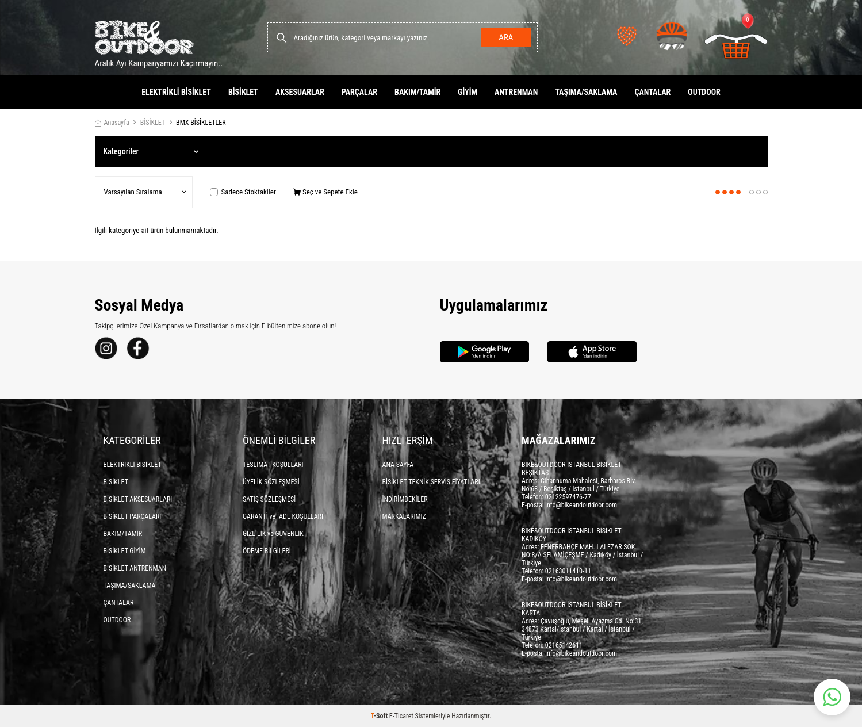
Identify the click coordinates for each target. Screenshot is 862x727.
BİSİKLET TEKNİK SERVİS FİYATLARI (431, 482)
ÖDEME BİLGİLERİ (267, 551)
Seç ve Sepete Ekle (325, 192)
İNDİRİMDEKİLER (405, 499)
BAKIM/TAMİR (417, 92)
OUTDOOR (704, 92)
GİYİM (467, 92)
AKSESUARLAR (299, 92)
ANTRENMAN (516, 92)
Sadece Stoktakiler (243, 192)
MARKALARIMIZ (404, 516)
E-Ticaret (401, 716)
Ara (506, 37)
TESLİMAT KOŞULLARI (273, 465)
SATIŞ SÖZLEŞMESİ (269, 499)
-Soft (380, 716)
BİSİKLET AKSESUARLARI (138, 499)
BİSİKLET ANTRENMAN (135, 568)
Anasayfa (112, 122)
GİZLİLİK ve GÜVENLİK (273, 534)
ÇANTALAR (652, 92)
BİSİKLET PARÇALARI (133, 516)
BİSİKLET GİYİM (125, 551)
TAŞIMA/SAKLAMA (586, 92)
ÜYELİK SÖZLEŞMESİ (271, 482)
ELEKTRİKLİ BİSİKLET (176, 92)
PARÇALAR (359, 92)
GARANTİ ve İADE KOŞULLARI (283, 516)
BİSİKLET (243, 92)
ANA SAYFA (398, 465)
